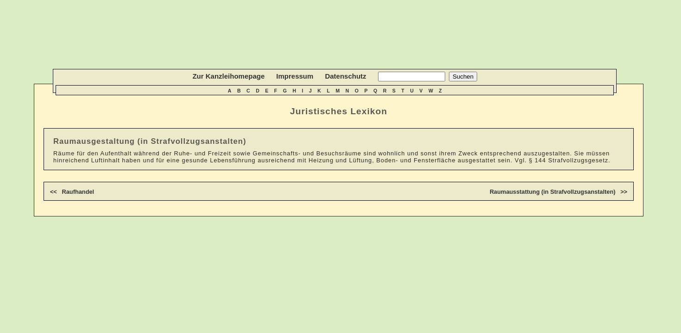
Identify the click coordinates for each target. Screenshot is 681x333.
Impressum (294, 76)
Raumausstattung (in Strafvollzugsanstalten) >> (558, 191)
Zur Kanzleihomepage (228, 76)
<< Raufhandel (72, 191)
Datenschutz (345, 76)
